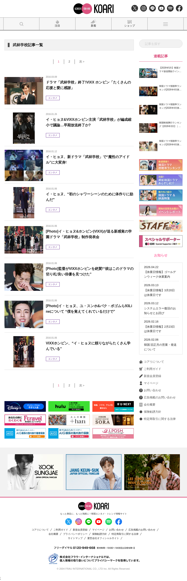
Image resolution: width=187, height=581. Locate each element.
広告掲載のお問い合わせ (157, 385)
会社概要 (147, 392)
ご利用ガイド (150, 357)
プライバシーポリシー (75, 534)
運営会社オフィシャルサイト (103, 538)
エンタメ (52, 98)
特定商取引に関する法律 (157, 407)
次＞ (82, 61)
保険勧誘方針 (150, 400)
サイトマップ (75, 538)
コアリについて (151, 350)
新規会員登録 (150, 364)
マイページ (148, 371)
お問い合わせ (150, 378)
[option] (35, 472)
